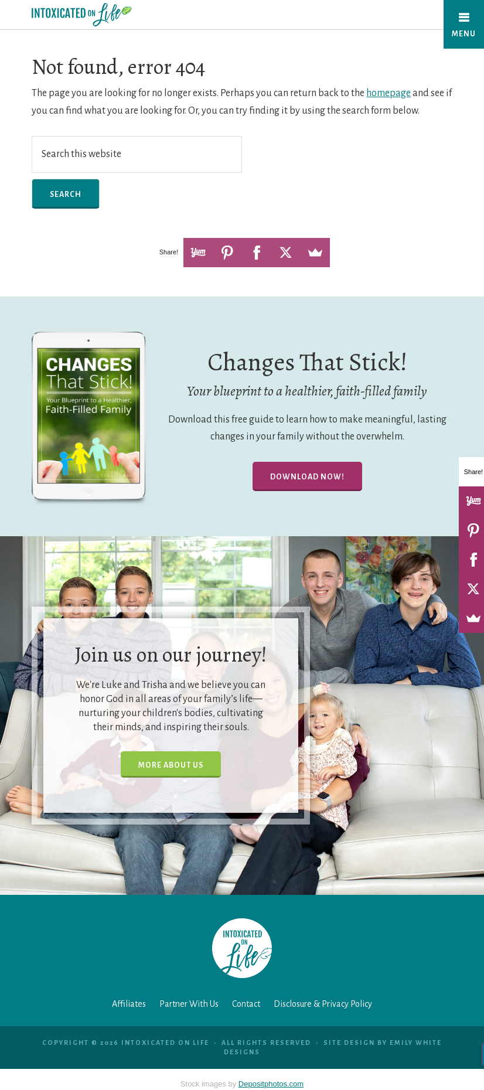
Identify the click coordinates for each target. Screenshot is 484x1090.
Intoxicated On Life (106, 14)
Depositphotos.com (271, 1083)
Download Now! (307, 477)
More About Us (170, 765)
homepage (388, 93)
